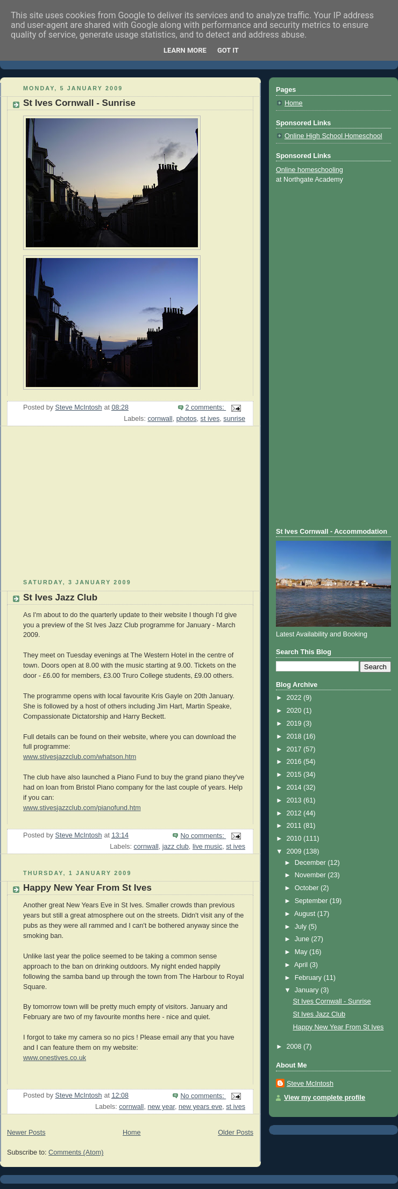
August (305, 914)
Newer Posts (26, 1132)
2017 (295, 749)
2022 (295, 697)
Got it (228, 50)
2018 (295, 736)
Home (132, 1132)
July (302, 926)
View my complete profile (324, 1097)
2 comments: (206, 407)
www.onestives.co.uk (54, 1058)
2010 (295, 838)
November (311, 875)
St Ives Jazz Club (60, 597)
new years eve (200, 1107)
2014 (295, 787)
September (312, 901)
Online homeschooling (309, 170)
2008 (295, 1046)
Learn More (185, 50)
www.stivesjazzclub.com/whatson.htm (79, 757)
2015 (295, 774)
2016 (295, 761)
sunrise (234, 418)
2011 (295, 825)
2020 (295, 710)
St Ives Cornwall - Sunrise (79, 103)
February (309, 978)
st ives (210, 418)
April (302, 965)
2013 (295, 800)
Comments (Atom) (75, 1152)
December (311, 862)
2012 (295, 813)
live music (207, 846)
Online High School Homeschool (333, 136)
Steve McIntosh (310, 1083)
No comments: (203, 836)
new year (160, 1107)
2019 (295, 723)
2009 (295, 851)
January (308, 990)
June (303, 939)
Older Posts (235, 1132)
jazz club (175, 846)
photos (186, 418)
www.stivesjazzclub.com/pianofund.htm (82, 808)
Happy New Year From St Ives (87, 888)
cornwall (159, 418)
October (308, 888)
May (302, 952)
